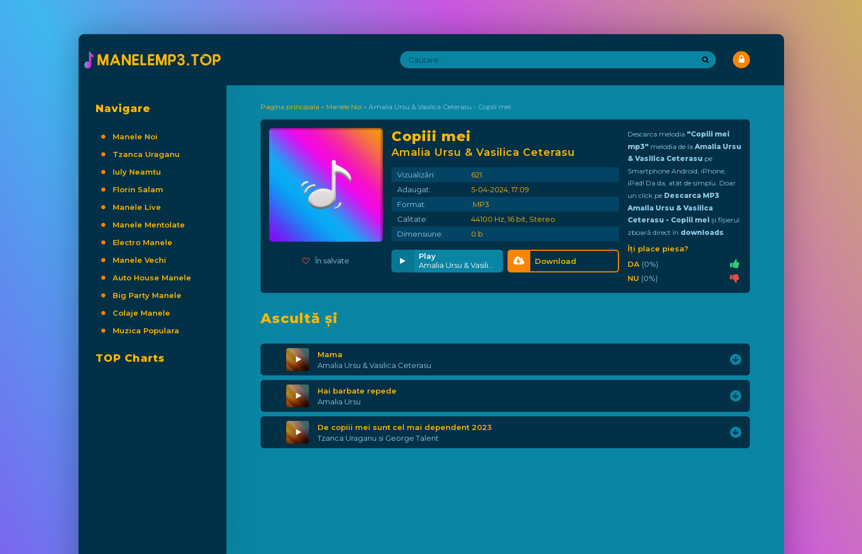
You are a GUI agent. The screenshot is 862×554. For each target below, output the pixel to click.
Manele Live (137, 207)
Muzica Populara (146, 330)
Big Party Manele (147, 295)
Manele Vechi (139, 259)
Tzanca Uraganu (146, 154)
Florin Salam (138, 189)
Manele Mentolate (149, 224)
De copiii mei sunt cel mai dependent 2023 (404, 427)
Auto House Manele (152, 277)
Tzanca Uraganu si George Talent (378, 438)
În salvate (325, 260)
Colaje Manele (141, 312)
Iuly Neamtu (137, 171)
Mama (330, 354)
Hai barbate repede (357, 390)
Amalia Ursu (339, 401)
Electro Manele (142, 242)
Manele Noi (135, 136)
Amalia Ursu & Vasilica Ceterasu (374, 365)
